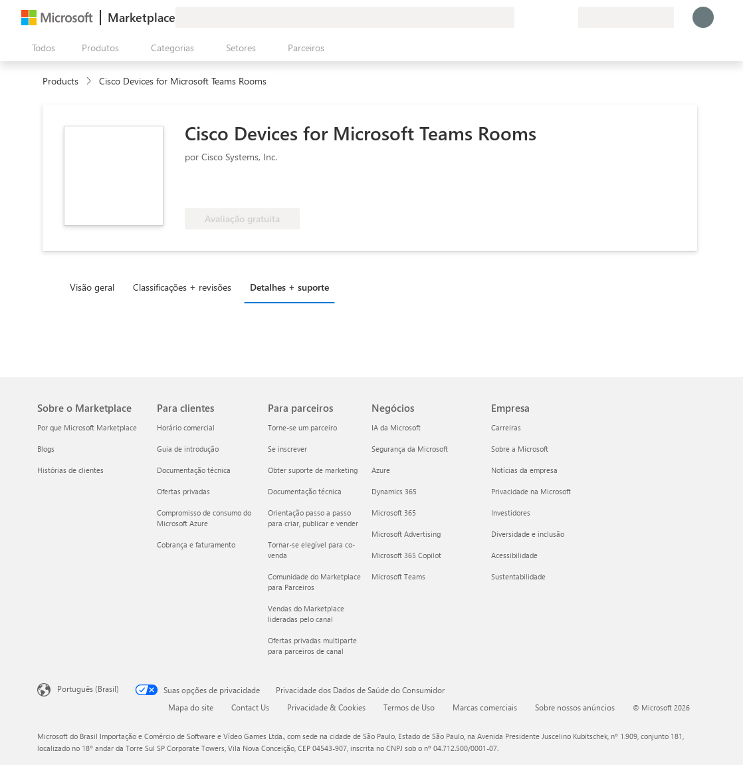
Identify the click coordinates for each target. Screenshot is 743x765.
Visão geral (92, 287)
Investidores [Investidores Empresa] (510, 513)
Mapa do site (190, 707)
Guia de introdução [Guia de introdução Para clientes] (188, 449)
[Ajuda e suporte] (535, 17)
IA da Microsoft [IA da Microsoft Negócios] (396, 427)
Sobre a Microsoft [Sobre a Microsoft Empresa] (519, 449)
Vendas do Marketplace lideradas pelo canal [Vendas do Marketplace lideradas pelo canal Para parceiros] (306, 613)
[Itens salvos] (551, 17)
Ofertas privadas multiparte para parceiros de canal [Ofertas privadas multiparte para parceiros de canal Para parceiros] (312, 645)
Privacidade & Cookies (326, 707)
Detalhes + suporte (289, 287)
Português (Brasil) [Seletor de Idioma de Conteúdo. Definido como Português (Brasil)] (88, 688)
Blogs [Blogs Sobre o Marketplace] (45, 449)
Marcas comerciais (485, 707)
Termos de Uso (409, 707)
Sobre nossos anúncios (575, 707)
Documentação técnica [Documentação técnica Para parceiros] (305, 491)
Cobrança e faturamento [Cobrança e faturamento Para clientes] (196, 544)
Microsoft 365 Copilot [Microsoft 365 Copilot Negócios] (406, 555)
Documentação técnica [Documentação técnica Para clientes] (194, 470)
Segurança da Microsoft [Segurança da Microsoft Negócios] (410, 449)
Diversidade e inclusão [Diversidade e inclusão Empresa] (527, 534)
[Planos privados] (567, 17)
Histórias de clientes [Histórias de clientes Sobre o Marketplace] (70, 470)
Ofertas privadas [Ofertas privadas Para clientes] (183, 491)
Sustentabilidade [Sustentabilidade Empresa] (518, 576)
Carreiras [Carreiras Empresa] (506, 427)
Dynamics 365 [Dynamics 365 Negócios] (394, 491)
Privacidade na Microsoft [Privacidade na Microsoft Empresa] (531, 491)
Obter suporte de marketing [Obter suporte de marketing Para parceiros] (313, 470)
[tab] (95, 286)
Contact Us (250, 707)
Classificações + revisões (182, 287)
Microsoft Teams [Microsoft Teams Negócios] (398, 576)
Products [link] (60, 81)
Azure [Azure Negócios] (381, 470)
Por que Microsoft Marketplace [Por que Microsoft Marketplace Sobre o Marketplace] (87, 427)
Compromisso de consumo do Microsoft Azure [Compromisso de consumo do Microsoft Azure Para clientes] (204, 518)
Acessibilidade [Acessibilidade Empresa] (514, 555)
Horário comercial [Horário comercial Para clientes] (186, 427)
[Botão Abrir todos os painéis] (40, 48)
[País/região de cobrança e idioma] (626, 17)
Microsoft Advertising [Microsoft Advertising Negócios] (406, 534)
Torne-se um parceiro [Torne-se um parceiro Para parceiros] (302, 427)
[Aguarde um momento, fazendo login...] (703, 17)
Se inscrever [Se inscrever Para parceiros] (287, 449)
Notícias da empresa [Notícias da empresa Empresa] (524, 470)
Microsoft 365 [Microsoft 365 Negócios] (394, 513)
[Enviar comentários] (519, 17)
